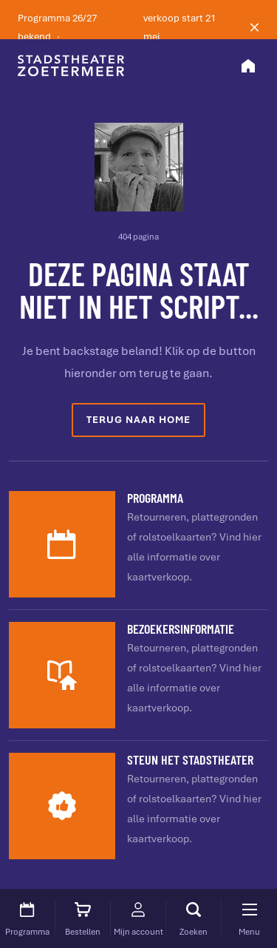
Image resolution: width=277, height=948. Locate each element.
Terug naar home (138, 419)
